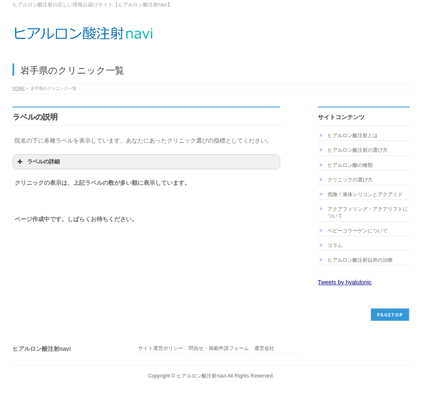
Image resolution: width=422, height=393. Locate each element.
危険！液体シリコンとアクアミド (365, 194)
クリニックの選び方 (350, 180)
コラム (335, 245)
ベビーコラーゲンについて (357, 231)
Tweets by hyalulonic (345, 282)
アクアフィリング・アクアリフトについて (367, 212)
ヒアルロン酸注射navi (201, 376)
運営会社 (264, 348)
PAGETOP (390, 314)
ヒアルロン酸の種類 (350, 165)
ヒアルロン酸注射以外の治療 (360, 260)
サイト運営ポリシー (160, 348)
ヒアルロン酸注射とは (352, 135)
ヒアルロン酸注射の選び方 (357, 150)
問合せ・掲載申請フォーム (219, 348)
